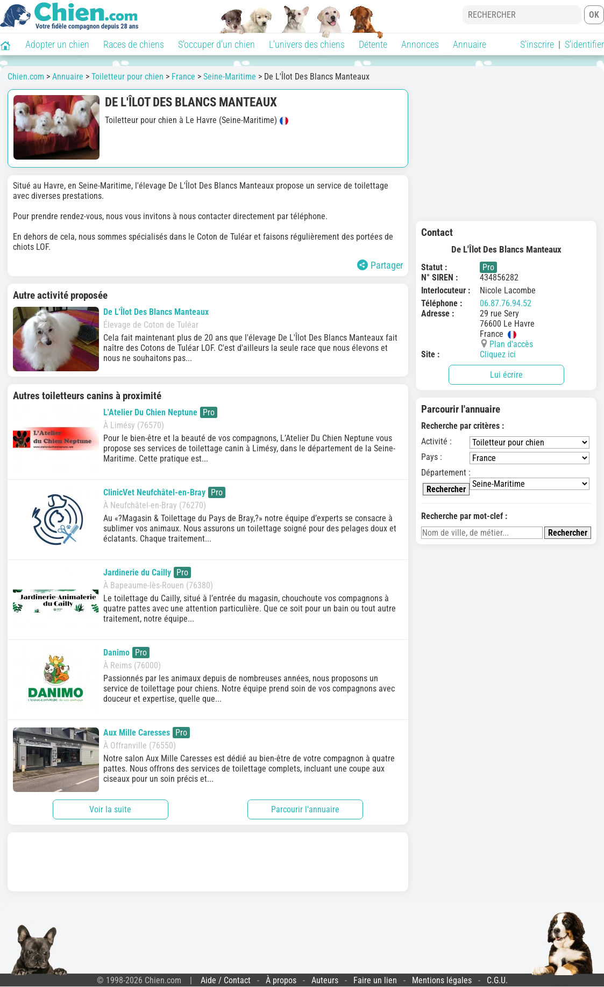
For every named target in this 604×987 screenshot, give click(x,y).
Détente (373, 44)
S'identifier (584, 44)
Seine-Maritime (229, 76)
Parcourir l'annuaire (305, 809)
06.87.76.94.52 (505, 303)
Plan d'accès (511, 344)
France (183, 76)
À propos (281, 980)
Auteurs (324, 980)
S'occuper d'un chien (216, 44)
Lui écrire (506, 375)
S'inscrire (537, 44)
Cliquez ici (498, 354)
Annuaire (469, 44)
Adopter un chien (57, 44)
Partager (380, 265)
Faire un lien (375, 980)
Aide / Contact (226, 980)
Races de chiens (133, 44)
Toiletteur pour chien (127, 76)
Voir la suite (110, 809)
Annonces (420, 44)
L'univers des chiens (307, 44)
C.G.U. (497, 980)
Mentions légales (442, 980)
